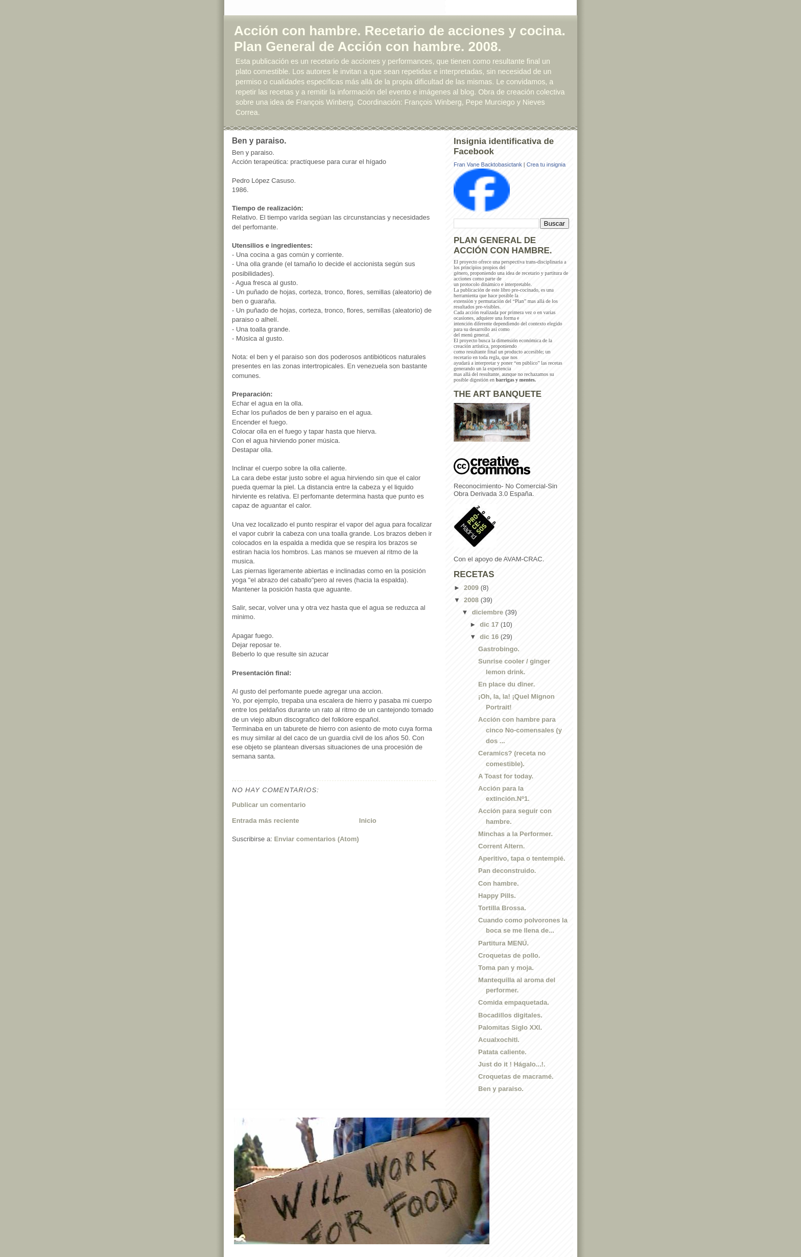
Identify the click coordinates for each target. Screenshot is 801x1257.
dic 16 (490, 637)
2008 (472, 600)
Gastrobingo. (499, 649)
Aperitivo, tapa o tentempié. (521, 858)
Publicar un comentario (268, 805)
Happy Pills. (497, 895)
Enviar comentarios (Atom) (316, 839)
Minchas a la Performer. (515, 834)
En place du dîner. (506, 684)
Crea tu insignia (546, 164)
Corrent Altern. (501, 846)
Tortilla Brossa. (502, 908)
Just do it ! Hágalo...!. (511, 1064)
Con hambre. (498, 883)
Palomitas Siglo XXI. (510, 1027)
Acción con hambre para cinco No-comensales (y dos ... (520, 730)
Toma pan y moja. (506, 967)
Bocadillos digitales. (510, 1015)
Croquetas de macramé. (515, 1076)
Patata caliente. (502, 1052)
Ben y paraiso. (501, 1089)
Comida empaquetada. (513, 1002)
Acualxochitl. (499, 1039)
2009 (472, 587)
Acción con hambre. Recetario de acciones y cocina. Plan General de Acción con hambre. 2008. (400, 38)
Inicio (367, 820)
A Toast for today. (505, 776)
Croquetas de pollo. (509, 955)
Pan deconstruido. (507, 870)
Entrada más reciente (265, 820)
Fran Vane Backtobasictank (488, 164)
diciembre (488, 612)
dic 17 (490, 624)
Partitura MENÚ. (503, 943)
